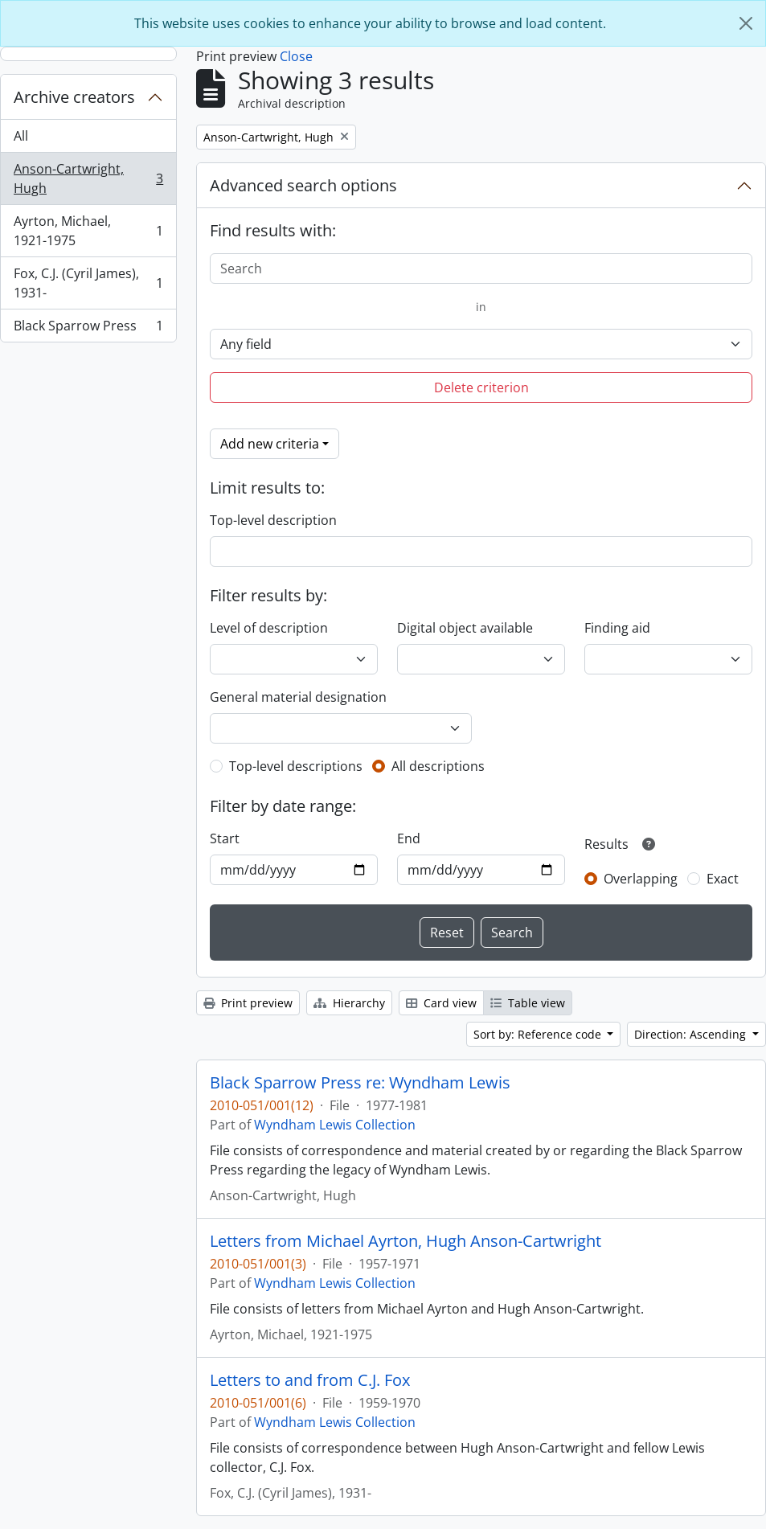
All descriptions (438, 766)
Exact (723, 878)
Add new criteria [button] (269, 444)
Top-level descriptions (296, 766)
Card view (441, 1002)
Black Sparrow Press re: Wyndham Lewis (360, 1082)
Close (296, 56)
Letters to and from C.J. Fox (310, 1380)
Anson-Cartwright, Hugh (88, 178)
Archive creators (74, 97)
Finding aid (617, 628)
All (21, 136)
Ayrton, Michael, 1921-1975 (88, 230)
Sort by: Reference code (538, 1034)
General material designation (298, 697)
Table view (527, 1002)
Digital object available (465, 628)
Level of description (269, 628)
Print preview (248, 1002)
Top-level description (273, 520)
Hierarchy (349, 1002)
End (408, 838)
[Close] (746, 23)
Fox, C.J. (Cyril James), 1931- (88, 282)
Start (225, 838)
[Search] (481, 268)
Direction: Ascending (691, 1034)
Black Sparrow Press (88, 329)
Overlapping (641, 878)
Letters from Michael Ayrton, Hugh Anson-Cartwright (405, 1241)
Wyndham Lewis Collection (335, 1124)
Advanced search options (303, 185)
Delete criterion (481, 387)
